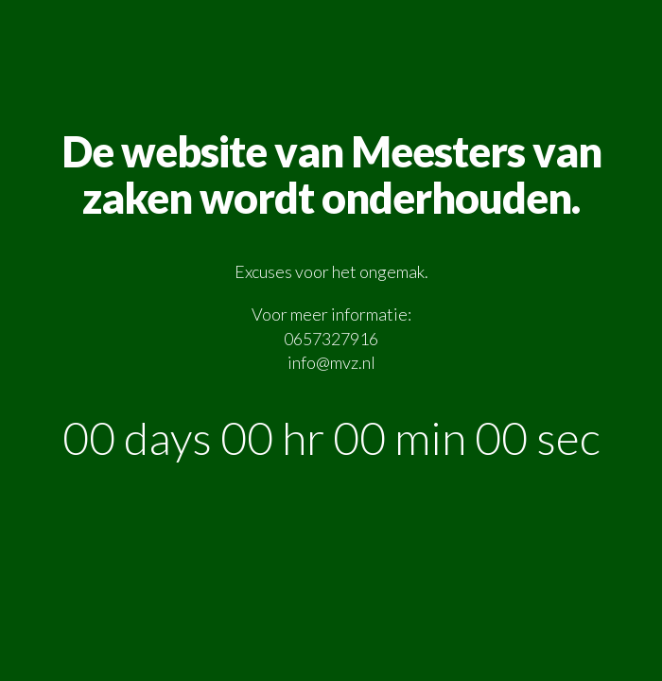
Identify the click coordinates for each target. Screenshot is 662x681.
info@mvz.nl (331, 362)
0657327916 (331, 338)
